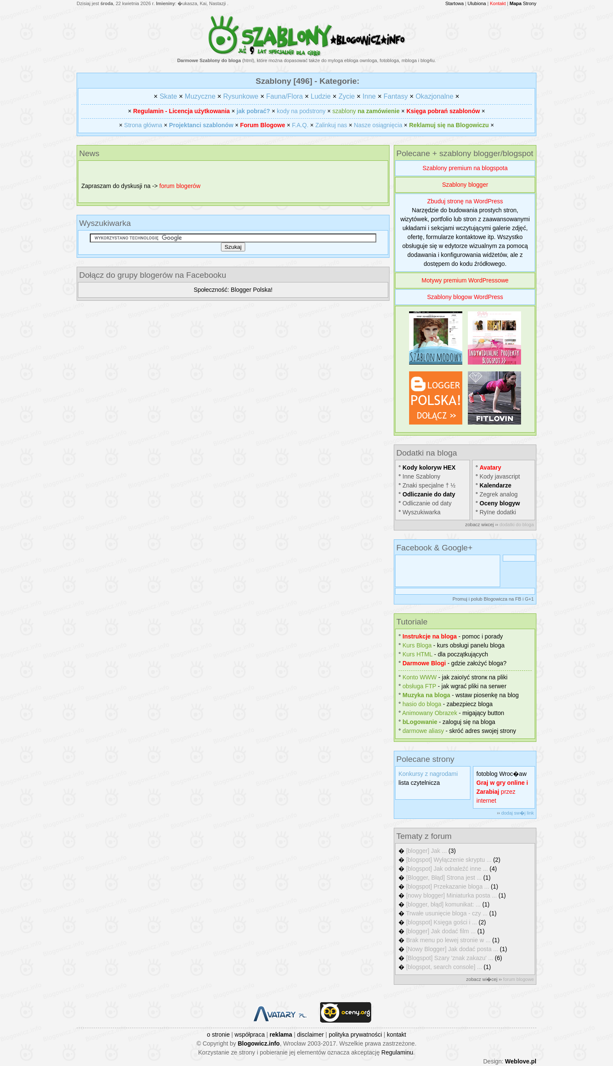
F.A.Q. (300, 125)
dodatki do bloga (516, 524)
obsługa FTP (419, 686)
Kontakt (498, 3)
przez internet (502, 791)
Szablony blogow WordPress (465, 297)
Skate (168, 96)
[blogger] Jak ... (426, 850)
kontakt (396, 1034)
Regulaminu (397, 1052)
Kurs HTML (418, 654)
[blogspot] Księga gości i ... (441, 922)
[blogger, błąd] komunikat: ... (443, 904)
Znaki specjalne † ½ (429, 485)
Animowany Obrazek (429, 713)
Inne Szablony (422, 476)
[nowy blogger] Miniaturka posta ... (451, 895)
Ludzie (321, 96)
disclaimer (310, 1034)
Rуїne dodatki (498, 512)
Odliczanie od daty (427, 503)
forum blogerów (180, 185)
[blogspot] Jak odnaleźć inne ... (447, 868)
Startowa (454, 3)
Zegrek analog (499, 494)
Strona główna (143, 125)
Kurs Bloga (417, 645)
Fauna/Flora (284, 96)
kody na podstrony (301, 111)
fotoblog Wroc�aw (501, 773)
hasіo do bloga (422, 704)
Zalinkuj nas (331, 125)
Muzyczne (200, 96)
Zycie (346, 96)
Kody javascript (500, 476)
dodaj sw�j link (517, 812)
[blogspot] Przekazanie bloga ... (447, 886)
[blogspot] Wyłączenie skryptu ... (449, 859)
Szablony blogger (465, 184)
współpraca (250, 1034)
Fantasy (396, 96)
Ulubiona (476, 3)
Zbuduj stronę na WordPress (465, 201)
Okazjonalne (434, 96)
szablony (366, 111)
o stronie (218, 1034)
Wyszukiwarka (422, 512)
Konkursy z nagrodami (428, 773)
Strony (523, 3)
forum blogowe (518, 979)
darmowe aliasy (423, 730)
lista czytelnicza (419, 782)
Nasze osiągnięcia (378, 125)
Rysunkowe (240, 96)
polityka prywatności (355, 1034)
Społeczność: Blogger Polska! (233, 289)
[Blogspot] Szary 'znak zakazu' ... (449, 958)
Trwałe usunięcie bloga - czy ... (447, 913)
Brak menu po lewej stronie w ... (448, 940)
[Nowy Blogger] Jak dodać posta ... (452, 949)
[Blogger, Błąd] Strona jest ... (443, 877)
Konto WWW (420, 677)
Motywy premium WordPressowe (464, 280)
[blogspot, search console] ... (444, 966)
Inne (369, 96)
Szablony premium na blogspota (464, 168)
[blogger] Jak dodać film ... (441, 931)
